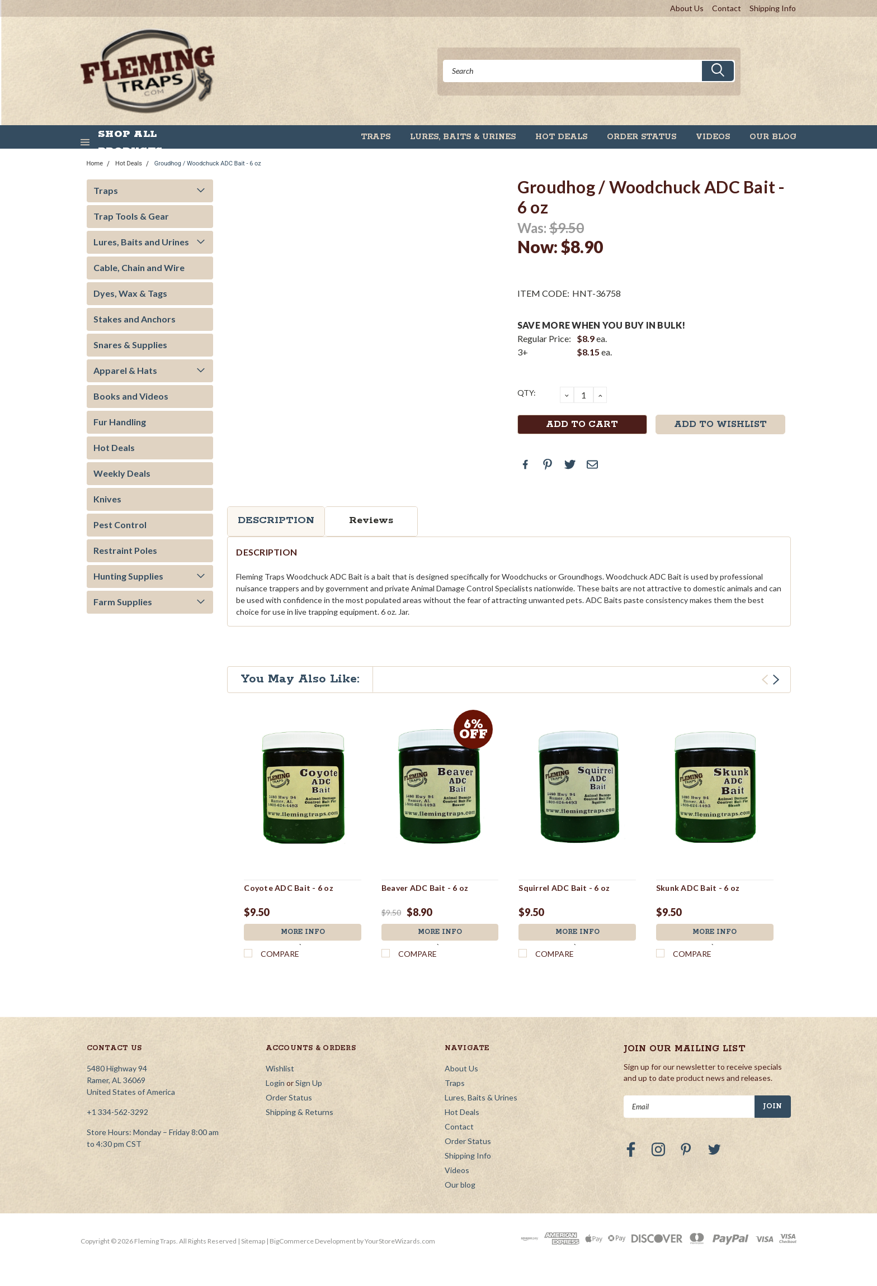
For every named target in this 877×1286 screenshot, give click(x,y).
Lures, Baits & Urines (463, 137)
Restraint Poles (125, 550)
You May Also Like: (300, 679)
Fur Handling (119, 421)
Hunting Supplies (128, 576)
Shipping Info (772, 8)
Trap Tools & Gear (131, 216)
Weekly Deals (121, 473)
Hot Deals (561, 137)
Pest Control (120, 524)
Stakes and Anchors (134, 319)
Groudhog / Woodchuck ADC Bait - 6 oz (207, 163)
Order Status (641, 137)
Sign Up (308, 1083)
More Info (303, 932)
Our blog (772, 137)
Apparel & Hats (125, 370)
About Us (687, 8)
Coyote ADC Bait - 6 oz (288, 888)
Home (95, 163)
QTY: (526, 392)
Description (276, 520)
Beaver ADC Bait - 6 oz (425, 888)
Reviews (371, 520)
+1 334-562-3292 (117, 1112)
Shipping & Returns (299, 1112)
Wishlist (280, 1068)
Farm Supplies (122, 601)
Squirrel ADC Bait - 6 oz (564, 888)
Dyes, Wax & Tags (130, 293)
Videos (713, 137)
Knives (107, 498)
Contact (726, 8)
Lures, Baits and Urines (141, 241)
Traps (375, 137)
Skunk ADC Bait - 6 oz (697, 888)
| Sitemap (251, 1241)
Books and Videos (130, 396)
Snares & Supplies (130, 344)
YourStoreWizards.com (400, 1241)
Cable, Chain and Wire (139, 267)
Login (275, 1083)
